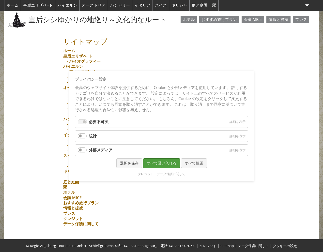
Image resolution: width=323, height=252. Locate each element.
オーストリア (94, 5)
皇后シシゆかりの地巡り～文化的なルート (98, 19)
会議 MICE (253, 19)
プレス (301, 19)
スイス (161, 5)
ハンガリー (120, 5)
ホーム (12, 5)
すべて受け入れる (161, 163)
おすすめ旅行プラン (219, 19)
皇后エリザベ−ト (38, 5)
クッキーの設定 (285, 245)
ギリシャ (179, 5)
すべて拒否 (194, 163)
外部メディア (100, 150)
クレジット (73, 218)
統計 (93, 136)
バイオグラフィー (85, 61)
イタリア (142, 5)
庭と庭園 (200, 5)
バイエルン (67, 5)
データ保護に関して (81, 223)
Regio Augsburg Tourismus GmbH (58, 245)
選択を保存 (129, 163)
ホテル (189, 19)
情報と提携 (278, 19)
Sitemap (227, 245)
